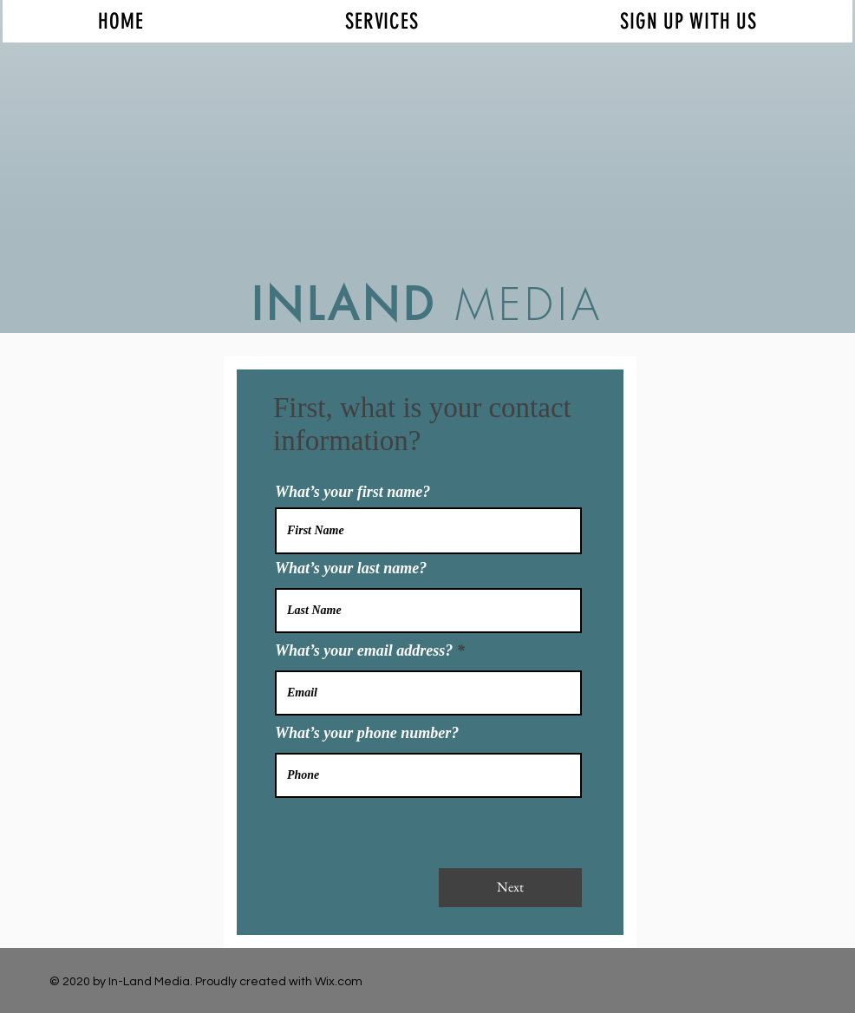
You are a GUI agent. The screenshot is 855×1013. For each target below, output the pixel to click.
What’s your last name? (351, 568)
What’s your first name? (352, 492)
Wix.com (338, 982)
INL (289, 304)
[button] (382, 21)
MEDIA (520, 305)
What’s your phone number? (367, 733)
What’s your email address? (364, 650)
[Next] (510, 887)
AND (382, 304)
